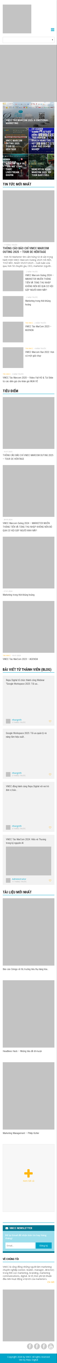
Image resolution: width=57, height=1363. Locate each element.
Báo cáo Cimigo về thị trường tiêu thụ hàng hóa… (26, 969)
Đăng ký (44, 1245)
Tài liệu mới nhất (17, 892)
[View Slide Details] (28, 73)
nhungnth (17, 719)
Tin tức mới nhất (17, 184)
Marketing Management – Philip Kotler (21, 1133)
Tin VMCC (29, 323)
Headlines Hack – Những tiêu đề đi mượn (22, 1051)
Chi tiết (50, 1281)
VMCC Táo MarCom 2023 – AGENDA (20, 659)
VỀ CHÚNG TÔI (11, 1259)
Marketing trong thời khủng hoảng (19, 594)
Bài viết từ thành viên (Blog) (27, 669)
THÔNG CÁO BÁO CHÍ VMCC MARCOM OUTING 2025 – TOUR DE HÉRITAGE (26, 250)
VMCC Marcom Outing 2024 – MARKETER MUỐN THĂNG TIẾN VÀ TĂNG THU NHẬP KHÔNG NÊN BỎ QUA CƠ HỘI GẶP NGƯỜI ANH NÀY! (39, 282)
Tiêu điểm (10, 391)
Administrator (19, 878)
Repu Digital (32, 1359)
